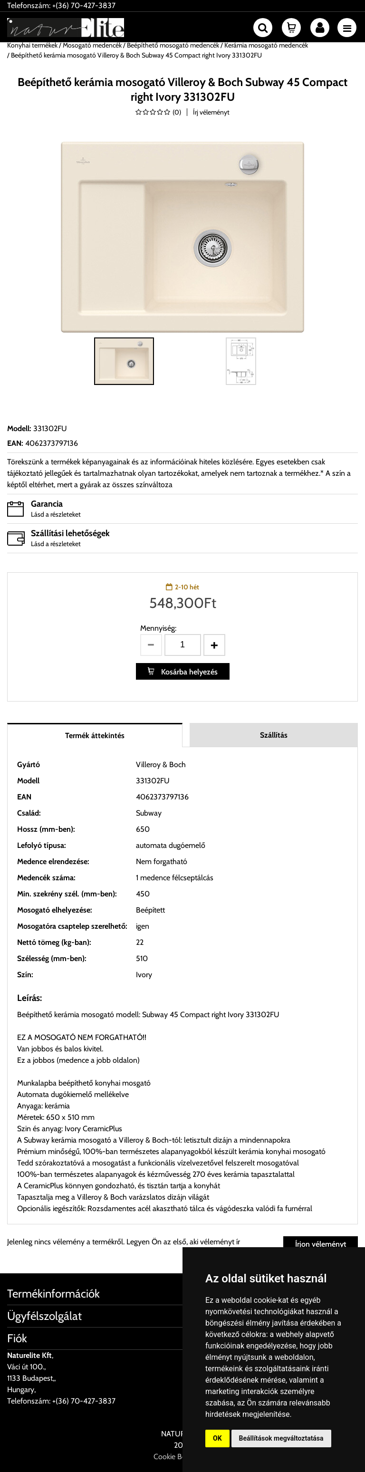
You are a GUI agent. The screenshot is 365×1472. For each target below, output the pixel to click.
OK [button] (217, 1438)
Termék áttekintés (95, 735)
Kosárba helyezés (188, 671)
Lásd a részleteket (56, 514)
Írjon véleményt (320, 1244)
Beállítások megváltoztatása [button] (281, 1438)
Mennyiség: (158, 628)
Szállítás (274, 735)
